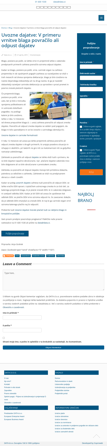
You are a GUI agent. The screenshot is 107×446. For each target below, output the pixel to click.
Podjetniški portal (61, 394)
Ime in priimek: (87, 62)
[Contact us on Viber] (70, 1)
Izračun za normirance (63, 423)
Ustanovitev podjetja (62, 384)
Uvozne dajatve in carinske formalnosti (19, 135)
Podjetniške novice (38, 255)
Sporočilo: (84, 96)
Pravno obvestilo (10, 394)
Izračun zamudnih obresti (64, 432)
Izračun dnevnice (61, 419)
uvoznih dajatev (23, 182)
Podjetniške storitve (62, 390)
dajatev (35, 157)
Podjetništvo (50, 255)
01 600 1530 (40, 1)
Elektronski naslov (88, 73)
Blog (10, 28)
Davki (17, 255)
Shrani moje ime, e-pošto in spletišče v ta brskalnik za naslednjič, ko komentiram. (42, 341)
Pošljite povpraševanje (15, 233)
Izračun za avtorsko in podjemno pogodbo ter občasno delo (76, 426)
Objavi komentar (53, 347)
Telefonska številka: (88, 84)
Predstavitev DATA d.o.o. (13, 413)
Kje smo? (7, 381)
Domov (4, 28)
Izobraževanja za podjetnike (65, 387)
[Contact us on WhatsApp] (74, 1)
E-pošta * (7, 325)
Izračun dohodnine (61, 416)
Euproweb (98, 443)
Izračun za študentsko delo (65, 429)
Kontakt (7, 384)
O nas (6, 378)
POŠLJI (91, 172)
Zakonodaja (60, 255)
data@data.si (59, 1)
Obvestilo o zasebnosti (12, 403)
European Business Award (14, 419)
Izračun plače (60, 413)
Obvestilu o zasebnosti (13, 307)
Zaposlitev (8, 390)
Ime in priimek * (11, 312)
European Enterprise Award (14, 416)
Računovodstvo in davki (63, 381)
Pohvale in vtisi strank (12, 387)
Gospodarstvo (25, 255)
